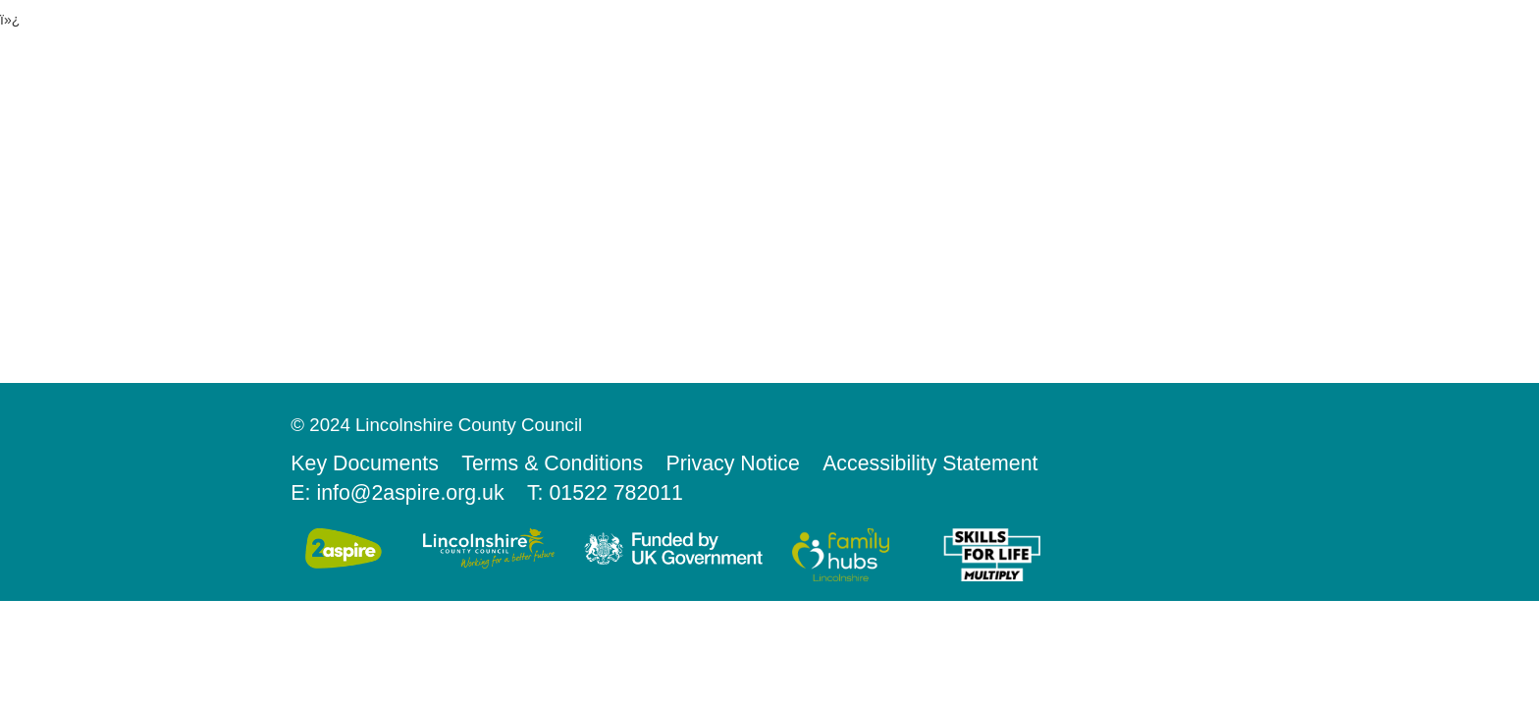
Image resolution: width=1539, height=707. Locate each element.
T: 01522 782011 (605, 493)
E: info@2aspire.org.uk (397, 493)
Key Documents (365, 463)
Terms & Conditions (552, 463)
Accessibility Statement (930, 463)
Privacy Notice (732, 463)
